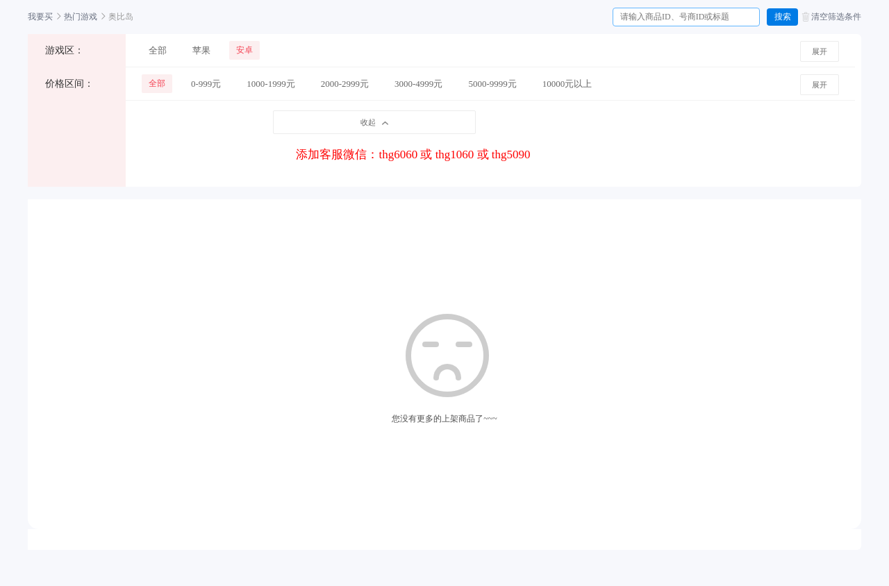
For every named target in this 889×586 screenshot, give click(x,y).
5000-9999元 (492, 83)
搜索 (782, 17)
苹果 (201, 50)
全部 (158, 50)
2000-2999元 (345, 83)
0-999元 (206, 83)
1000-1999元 (270, 83)
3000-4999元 (418, 83)
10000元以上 (567, 83)
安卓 (244, 50)
